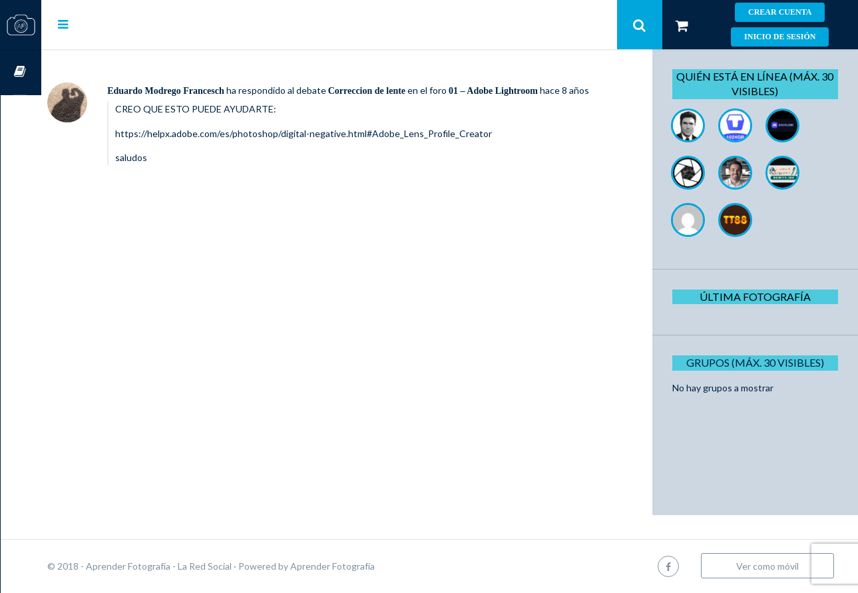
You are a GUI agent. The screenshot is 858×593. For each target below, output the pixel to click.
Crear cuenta (779, 12)
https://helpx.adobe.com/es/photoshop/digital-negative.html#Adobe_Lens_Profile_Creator (344, 147)
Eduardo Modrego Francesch (206, 91)
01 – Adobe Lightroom (533, 91)
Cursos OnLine (20, 72)
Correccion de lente (407, 91)
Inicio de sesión (779, 36)
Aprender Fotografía (373, 566)
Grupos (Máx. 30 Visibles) (760, 362)
